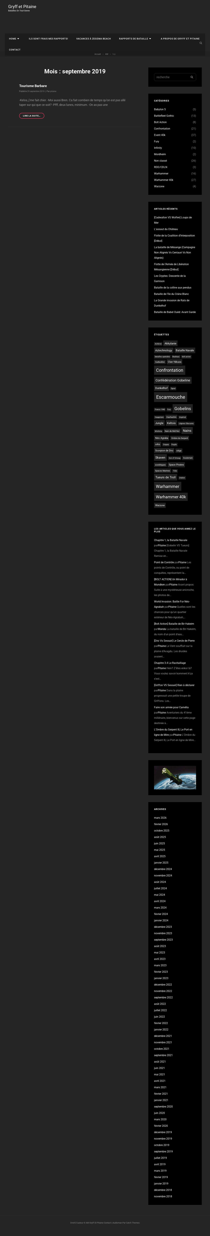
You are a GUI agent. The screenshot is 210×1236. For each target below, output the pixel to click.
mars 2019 (160, 1176)
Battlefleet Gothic (164, 121)
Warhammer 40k (163, 185)
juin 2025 (159, 849)
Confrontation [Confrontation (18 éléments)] (169, 376)
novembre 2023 (163, 939)
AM (106, 60)
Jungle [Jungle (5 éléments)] (159, 428)
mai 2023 (159, 958)
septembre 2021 (163, 1061)
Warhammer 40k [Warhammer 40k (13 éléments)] (171, 502)
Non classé (160, 166)
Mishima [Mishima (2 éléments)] (158, 437)
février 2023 (161, 977)
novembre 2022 (163, 996)
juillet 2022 (160, 1016)
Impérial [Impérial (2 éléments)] (182, 423)
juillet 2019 (160, 1163)
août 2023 (160, 951)
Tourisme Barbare (33, 92)
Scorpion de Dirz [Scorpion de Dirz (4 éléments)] (164, 456)
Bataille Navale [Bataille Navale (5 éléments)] (185, 356)
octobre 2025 (161, 836)
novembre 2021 (163, 1048)
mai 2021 (159, 1080)
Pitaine (162, 551)
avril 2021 (160, 1086)
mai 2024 (159, 900)
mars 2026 (160, 823)
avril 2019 (160, 1170)
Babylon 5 (160, 115)
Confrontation (162, 134)
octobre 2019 (161, 1150)
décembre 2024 (163, 874)
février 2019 (161, 1182)
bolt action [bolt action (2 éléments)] (186, 362)
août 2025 (160, 842)
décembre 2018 (163, 1195)
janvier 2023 (161, 984)
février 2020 (161, 1131)
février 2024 (161, 919)
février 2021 (161, 1099)
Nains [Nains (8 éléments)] (187, 436)
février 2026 (161, 830)
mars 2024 (160, 913)
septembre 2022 (163, 1003)
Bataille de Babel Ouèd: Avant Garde (175, 317)
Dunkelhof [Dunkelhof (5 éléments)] (161, 393)
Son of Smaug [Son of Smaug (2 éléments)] (174, 464)
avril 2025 (160, 862)
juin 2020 (159, 1118)
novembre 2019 (163, 1144)
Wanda (162, 634)
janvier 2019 (161, 1189)
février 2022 (161, 1028)
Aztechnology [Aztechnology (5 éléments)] (163, 356)
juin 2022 (159, 1022)
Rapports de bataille (126, 21)
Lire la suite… (33, 122)
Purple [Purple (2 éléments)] (174, 450)
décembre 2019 (163, 1138)
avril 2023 (160, 964)
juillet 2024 (160, 894)
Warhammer (161, 179)
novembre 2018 (163, 1202)
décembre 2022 (163, 990)
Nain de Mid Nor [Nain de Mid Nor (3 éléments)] (172, 437)
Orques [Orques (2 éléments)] (166, 450)
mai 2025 (159, 855)
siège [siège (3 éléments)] (178, 456)
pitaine (53, 97)
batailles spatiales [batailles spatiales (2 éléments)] (162, 362)
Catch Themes (133, 1228)
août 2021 (160, 1067)
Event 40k (159, 140)
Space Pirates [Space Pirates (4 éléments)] (176, 470)
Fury (156, 147)
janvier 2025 (161, 868)
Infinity (158, 153)
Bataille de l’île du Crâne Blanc (171, 299)
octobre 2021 (161, 1054)
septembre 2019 (163, 1157)
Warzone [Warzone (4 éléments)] (160, 511)
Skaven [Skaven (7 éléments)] (160, 463)
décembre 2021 (163, 1041)
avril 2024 (160, 907)
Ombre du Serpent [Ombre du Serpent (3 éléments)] (179, 444)
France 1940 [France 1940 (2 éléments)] (160, 415)
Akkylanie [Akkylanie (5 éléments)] (170, 349)
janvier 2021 (161, 1105)
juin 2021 (159, 1073)
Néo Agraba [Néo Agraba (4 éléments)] (161, 443)
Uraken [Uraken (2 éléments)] (182, 483)
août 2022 (160, 1009)
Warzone (159, 192)
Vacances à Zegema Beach (88, 21)
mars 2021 (160, 1093)
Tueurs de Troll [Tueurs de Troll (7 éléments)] (165, 483)
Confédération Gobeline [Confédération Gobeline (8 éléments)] (173, 386)
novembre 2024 (163, 881)
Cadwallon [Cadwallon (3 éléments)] (160, 367)
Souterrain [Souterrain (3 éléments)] (188, 463)
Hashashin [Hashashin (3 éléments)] (171, 423)
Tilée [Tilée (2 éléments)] (175, 477)
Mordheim (160, 160)
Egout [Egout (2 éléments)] (173, 394)
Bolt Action (160, 128)
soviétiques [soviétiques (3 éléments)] (160, 470)
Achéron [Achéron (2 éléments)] (158, 350)
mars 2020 (160, 1125)
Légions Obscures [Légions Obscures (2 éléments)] (186, 429)
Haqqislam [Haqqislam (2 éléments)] (159, 423)
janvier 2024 (161, 926)
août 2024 (160, 887)
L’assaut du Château (166, 234)
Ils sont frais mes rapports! (44, 21)
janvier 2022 (161, 1035)
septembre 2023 (163, 945)
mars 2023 (160, 971)
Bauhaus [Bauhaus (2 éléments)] (175, 362)
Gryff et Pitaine (23, 6)
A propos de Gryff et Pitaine (169, 21)
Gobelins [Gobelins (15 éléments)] (182, 414)
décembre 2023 (163, 932)
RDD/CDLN (160, 172)
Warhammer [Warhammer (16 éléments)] (167, 492)
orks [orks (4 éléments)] (157, 450)
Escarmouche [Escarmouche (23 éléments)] (170, 403)
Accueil (97, 60)
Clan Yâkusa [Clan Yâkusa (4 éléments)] (174, 367)
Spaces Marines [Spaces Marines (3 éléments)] (162, 476)
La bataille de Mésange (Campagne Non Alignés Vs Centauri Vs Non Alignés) (174, 258)
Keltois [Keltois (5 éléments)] (171, 428)
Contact (14, 35)
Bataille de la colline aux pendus (172, 293)
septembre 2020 (163, 1112)
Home (11, 21)
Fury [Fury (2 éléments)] (169, 415)
